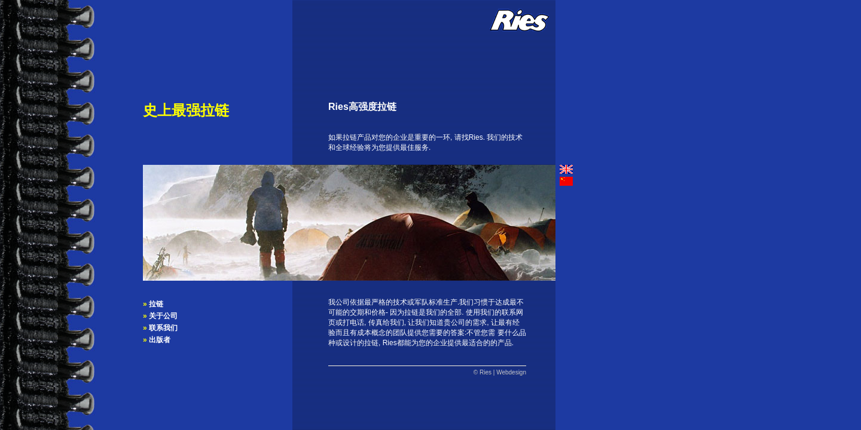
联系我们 (163, 328)
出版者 (159, 340)
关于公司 (163, 316)
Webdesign (511, 372)
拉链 (156, 304)
